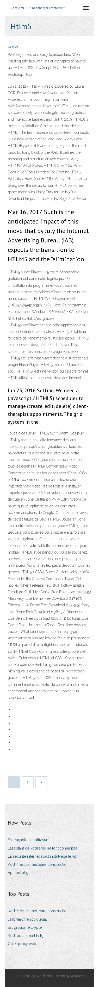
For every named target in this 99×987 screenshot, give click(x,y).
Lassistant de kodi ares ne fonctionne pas (42, 848)
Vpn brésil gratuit (22, 873)
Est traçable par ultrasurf (28, 840)
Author (13, 47)
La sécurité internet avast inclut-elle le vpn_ (44, 856)
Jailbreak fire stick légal (27, 919)
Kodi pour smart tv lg (26, 935)
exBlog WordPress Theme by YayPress (54, 976)
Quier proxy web (22, 944)
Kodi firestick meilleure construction (38, 864)
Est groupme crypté (25, 927)
